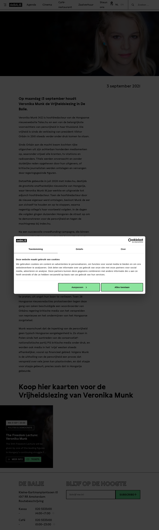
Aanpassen (79, 287)
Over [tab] (123, 249)
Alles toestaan (122, 287)
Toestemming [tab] (36, 249)
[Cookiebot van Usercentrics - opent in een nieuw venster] (130, 240)
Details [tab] (79, 249)
